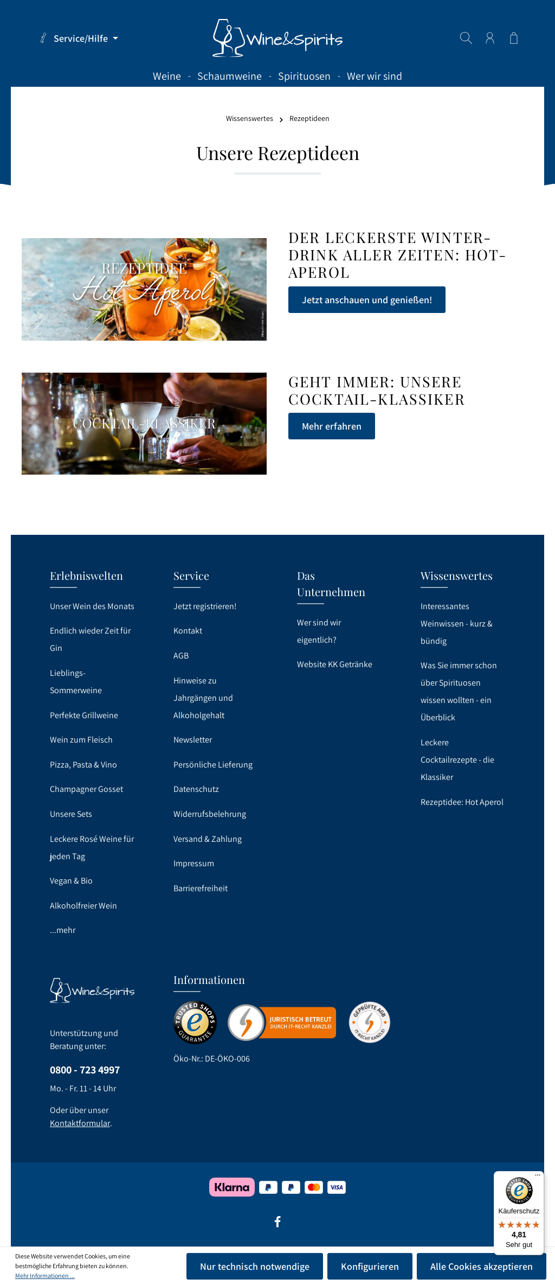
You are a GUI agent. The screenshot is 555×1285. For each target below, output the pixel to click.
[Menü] (537, 1177)
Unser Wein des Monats (92, 606)
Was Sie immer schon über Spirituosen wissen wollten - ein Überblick (459, 691)
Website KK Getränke (334, 664)
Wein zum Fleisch (81, 739)
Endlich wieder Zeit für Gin (90, 639)
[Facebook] (277, 1225)
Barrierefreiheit (200, 888)
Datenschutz (196, 789)
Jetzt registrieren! (205, 606)
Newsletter (192, 739)
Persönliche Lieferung (213, 764)
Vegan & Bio (71, 880)
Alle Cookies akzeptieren (481, 1266)
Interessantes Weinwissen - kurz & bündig (457, 623)
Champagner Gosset (86, 789)
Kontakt (187, 630)
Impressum (193, 863)
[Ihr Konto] (490, 38)
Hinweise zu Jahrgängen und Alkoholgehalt (203, 698)
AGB (181, 655)
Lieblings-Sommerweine (76, 681)
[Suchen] (466, 38)
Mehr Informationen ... (45, 1275)
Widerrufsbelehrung (209, 814)
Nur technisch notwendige (254, 1266)
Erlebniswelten (86, 575)
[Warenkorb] (514, 38)
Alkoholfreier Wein (83, 905)
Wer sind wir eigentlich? (319, 631)
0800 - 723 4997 (85, 1070)
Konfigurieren (370, 1266)
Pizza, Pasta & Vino (83, 764)
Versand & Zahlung (207, 839)
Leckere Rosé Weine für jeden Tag (92, 847)
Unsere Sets (71, 814)
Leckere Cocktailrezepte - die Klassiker (457, 760)
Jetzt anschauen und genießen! (367, 299)
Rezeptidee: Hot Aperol (462, 802)
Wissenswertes (457, 575)
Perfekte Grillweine (84, 715)
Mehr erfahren (332, 426)
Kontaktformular (80, 1123)
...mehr (62, 930)
